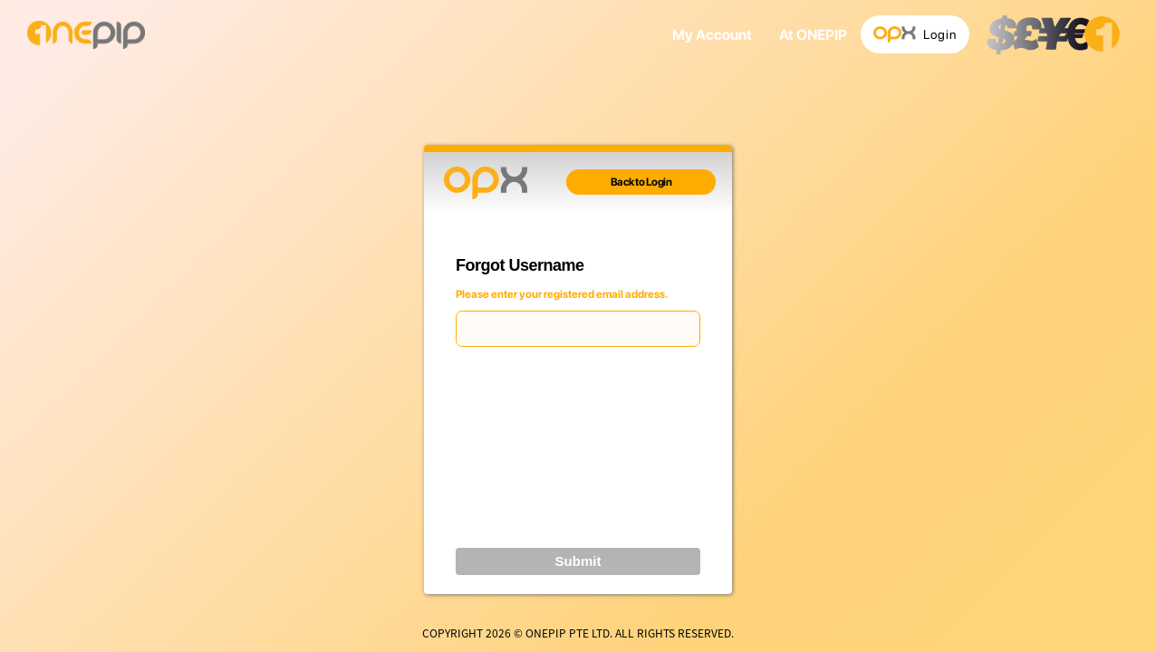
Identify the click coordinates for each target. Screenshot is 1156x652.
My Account (712, 34)
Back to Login (641, 182)
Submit (578, 561)
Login (915, 34)
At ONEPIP (813, 34)
